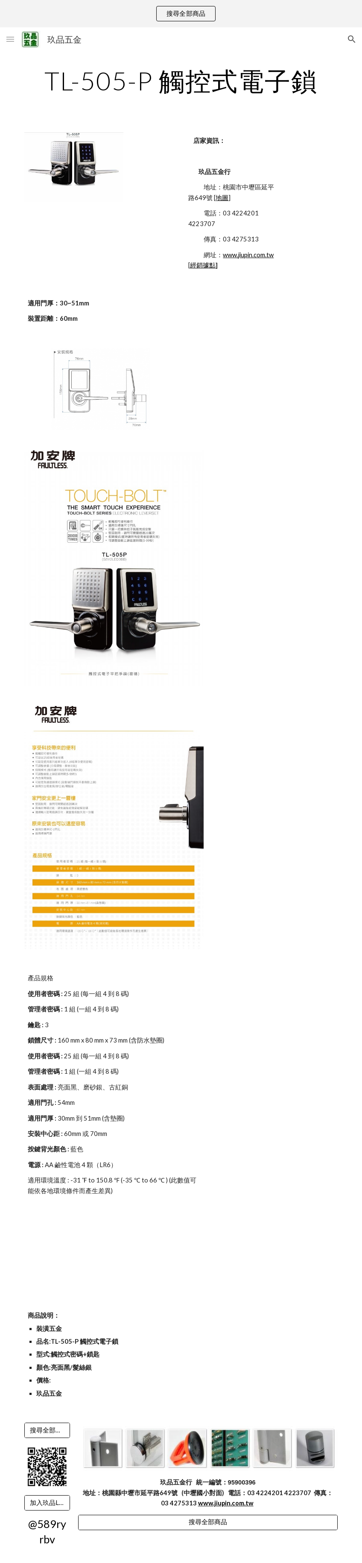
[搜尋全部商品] (47, 1430)
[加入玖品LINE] (47, 1503)
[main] (180, 80)
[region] (181, 13)
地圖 (222, 197)
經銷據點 (203, 265)
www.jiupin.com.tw (248, 255)
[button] (10, 39)
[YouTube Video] (87, 1253)
